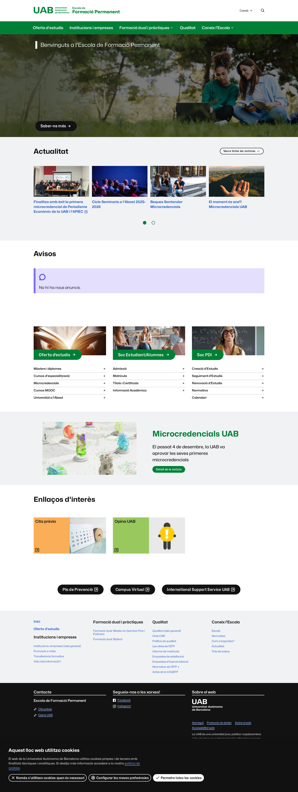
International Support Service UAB (210, 592)
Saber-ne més (60, 125)
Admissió (149, 369)
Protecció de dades (219, 726)
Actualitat (218, 649)
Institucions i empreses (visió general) (57, 652)
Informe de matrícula (165, 655)
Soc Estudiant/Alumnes (149, 355)
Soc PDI (210, 355)
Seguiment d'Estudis (228, 377)
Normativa (228, 391)
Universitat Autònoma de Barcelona (54, 11)
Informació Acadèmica (149, 391)
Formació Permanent (107, 11)
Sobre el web (243, 726)
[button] (144, 223)
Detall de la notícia (171, 471)
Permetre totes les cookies (178, 777)
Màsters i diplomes (70, 369)
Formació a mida (45, 657)
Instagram (124, 710)
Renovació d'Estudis (228, 384)
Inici (37, 625)
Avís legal (198, 726)
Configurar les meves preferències (120, 777)
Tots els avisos (221, 655)
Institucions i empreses (91, 28)
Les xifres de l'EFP (163, 649)
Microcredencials (70, 384)
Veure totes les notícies (239, 152)
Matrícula (149, 377)
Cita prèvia (45, 713)
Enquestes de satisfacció (168, 660)
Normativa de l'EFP (166, 670)
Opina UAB (45, 719)
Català (246, 12)
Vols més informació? (47, 667)
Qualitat (188, 28)
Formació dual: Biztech (108, 642)
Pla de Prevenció (67, 592)
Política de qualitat (164, 644)
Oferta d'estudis (48, 28)
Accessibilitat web (203, 731)
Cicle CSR (158, 639)
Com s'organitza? (223, 644)
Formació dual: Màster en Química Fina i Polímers (119, 636)
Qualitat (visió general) (166, 634)
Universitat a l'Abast (70, 398)
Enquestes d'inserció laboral (170, 665)
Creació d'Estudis (228, 369)
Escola (216, 634)
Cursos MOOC (70, 391)
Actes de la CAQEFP (165, 675)
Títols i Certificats (149, 384)
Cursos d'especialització (70, 377)
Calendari (228, 398)
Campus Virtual (129, 592)
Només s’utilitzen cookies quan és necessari (48, 777)
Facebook (124, 704)
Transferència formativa (49, 662)
